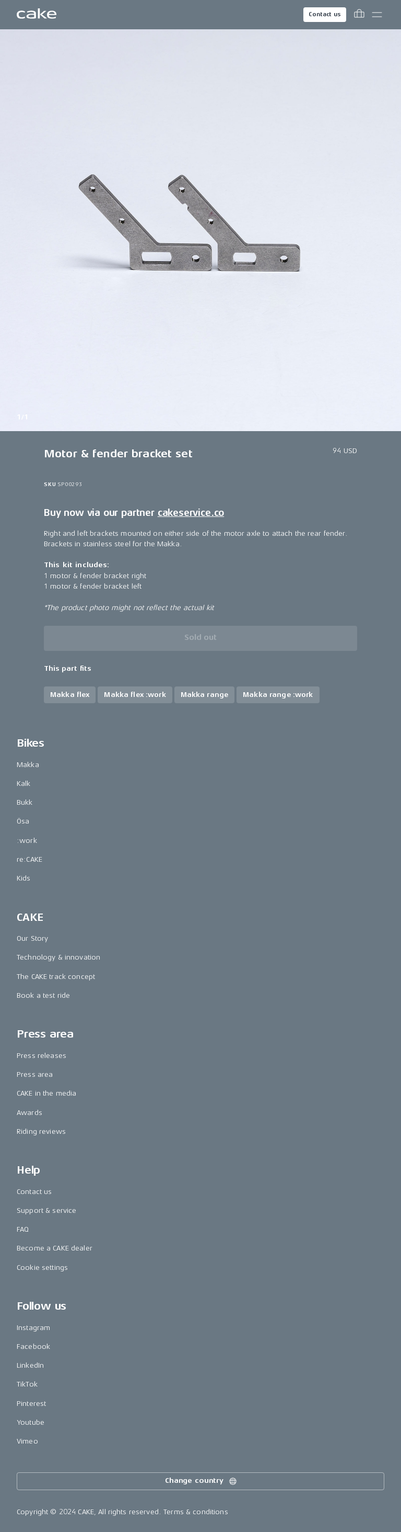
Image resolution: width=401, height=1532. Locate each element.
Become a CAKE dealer (54, 1248)
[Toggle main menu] (377, 15)
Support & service (46, 1210)
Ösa (23, 821)
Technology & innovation (58, 957)
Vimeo (27, 1441)
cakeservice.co (191, 513)
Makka (28, 765)
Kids (24, 878)
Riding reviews (41, 1131)
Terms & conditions (195, 1512)
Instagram (33, 1328)
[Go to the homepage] (36, 14)
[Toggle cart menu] (359, 15)
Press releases (41, 1056)
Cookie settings (42, 1267)
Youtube (30, 1422)
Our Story (32, 938)
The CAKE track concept (56, 977)
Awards (29, 1113)
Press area (35, 1074)
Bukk (25, 802)
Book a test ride (43, 995)
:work (27, 840)
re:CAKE (29, 859)
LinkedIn (30, 1365)
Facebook (33, 1346)
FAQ (23, 1229)
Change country (201, 1481)
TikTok (27, 1384)
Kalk (24, 783)
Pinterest (31, 1403)
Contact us (325, 14)
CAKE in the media (46, 1093)
